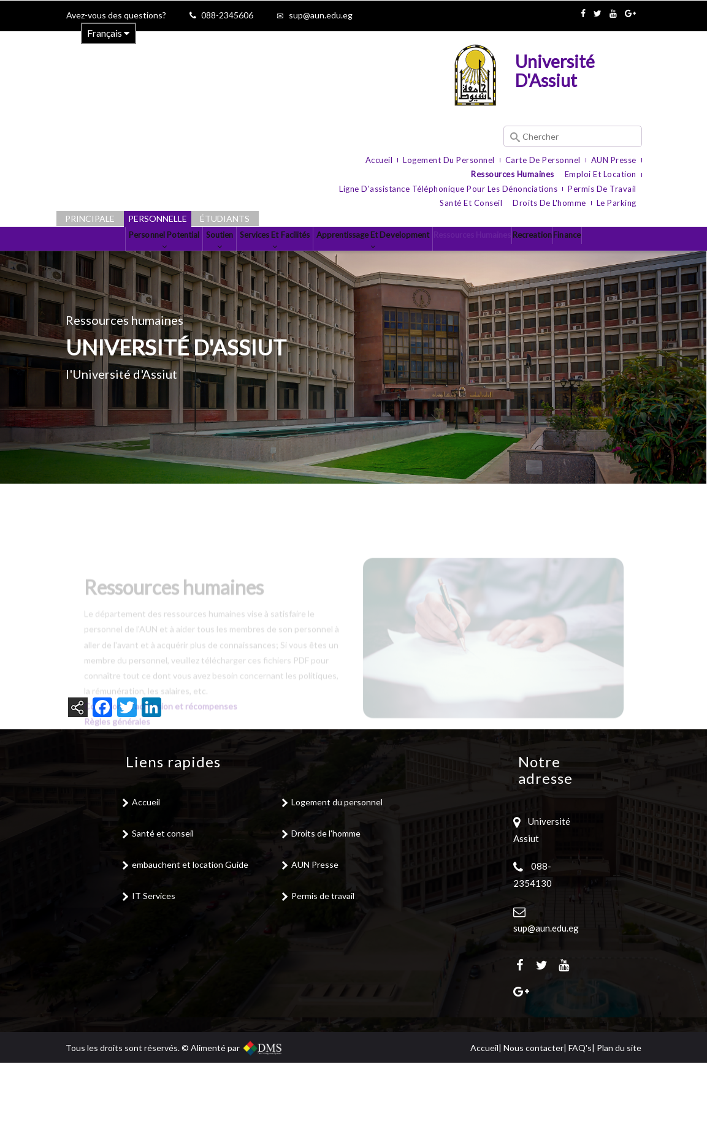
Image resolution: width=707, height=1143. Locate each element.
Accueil (379, 160)
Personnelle (157, 218)
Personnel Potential (122, 258)
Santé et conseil (471, 203)
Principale (90, 218)
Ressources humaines (512, 174)
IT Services (153, 976)
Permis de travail (602, 189)
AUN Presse (613, 160)
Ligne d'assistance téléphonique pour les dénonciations (448, 189)
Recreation (606, 253)
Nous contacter (533, 1128)
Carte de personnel (543, 160)
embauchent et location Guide (190, 945)
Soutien (198, 258)
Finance (353, 305)
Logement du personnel (449, 160)
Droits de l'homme (549, 203)
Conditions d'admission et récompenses (161, 822)
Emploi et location (600, 174)
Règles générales (118, 837)
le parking (616, 203)
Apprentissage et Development (399, 258)
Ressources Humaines (525, 253)
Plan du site (619, 1128)
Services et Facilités (274, 258)
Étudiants (225, 218)
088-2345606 (227, 15)
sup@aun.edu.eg (321, 15)
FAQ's (580, 1128)
